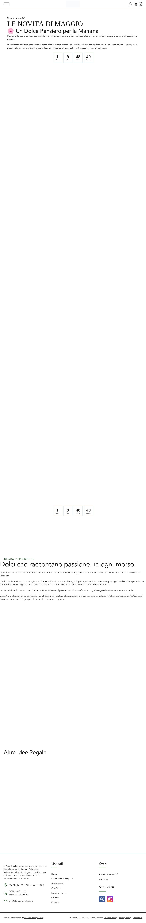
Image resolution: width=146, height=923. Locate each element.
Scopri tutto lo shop (60, 878)
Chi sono (55, 897)
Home (54, 874)
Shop (9, 18)
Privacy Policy (125, 917)
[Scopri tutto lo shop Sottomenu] (72, 879)
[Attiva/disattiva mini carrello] (136, 4)
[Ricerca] (130, 4)
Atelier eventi (57, 883)
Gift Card (55, 888)
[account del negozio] (140, 4)
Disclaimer (137, 917)
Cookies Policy (110, 917)
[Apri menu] (6, 4)
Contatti (55, 902)
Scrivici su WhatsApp (18, 894)
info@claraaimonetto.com (21, 901)
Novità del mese (58, 893)
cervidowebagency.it (33, 917)
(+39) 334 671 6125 (17, 891)
